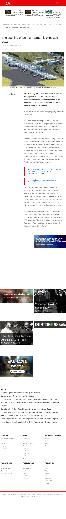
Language (3, 446)
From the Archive (5, 471)
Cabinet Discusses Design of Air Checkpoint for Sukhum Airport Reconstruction (29, 412)
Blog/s (46, 446)
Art (45, 25)
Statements (22, 25)
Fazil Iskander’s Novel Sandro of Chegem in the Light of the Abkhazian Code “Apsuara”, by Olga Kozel (54, 14)
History (47, 443)
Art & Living (26, 453)
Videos (39, 494)
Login (53, 3)
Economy (31, 25)
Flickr (46, 476)
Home (4, 494)
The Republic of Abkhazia (8, 438)
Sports (58, 25)
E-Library (3, 466)
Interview (6, 25)
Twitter (47, 468)
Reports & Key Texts (28, 443)
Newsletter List (27, 468)
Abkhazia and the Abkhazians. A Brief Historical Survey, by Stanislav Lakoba (14, 13)
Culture (3, 443)
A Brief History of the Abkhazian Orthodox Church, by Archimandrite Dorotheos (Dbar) (34, 13)
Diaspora (39, 25)
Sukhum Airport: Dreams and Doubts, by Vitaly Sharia (20, 393)
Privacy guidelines (21, 494)
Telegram (47, 471)
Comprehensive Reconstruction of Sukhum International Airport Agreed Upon (29, 399)
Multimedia (7, 28)
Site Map (25, 473)
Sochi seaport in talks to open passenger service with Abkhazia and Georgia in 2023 (31, 419)
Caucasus (51, 25)
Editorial (15, 28)
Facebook (47, 466)
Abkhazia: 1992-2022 (7, 473)
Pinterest (47, 483)
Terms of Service (11, 494)
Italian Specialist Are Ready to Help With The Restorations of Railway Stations (29, 422)
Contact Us (26, 476)
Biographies (4, 448)
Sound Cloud (48, 480)
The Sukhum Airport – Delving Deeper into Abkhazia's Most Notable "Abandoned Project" (45, 171)
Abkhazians (4, 441)
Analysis (47, 438)
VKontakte (48, 478)
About (24, 466)
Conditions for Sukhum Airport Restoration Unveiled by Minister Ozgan (26, 409)
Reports (14, 25)
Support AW (26, 478)
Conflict (47, 441)
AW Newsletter (25, 28)
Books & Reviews (6, 468)
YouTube (47, 473)
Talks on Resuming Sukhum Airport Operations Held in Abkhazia (24, 415)
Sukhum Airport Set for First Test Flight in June (18, 396)
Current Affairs (9, 94)
